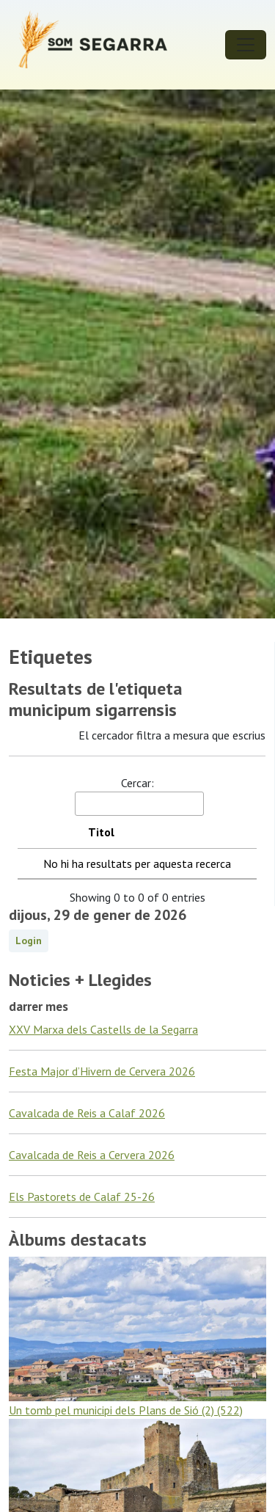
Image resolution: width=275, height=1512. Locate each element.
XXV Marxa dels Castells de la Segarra (103, 1029)
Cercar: (138, 795)
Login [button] (28, 940)
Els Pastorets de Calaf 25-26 (82, 1196)
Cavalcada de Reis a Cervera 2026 (92, 1154)
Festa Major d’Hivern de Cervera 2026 (102, 1071)
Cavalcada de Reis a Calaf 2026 (87, 1113)
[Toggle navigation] (245, 44)
